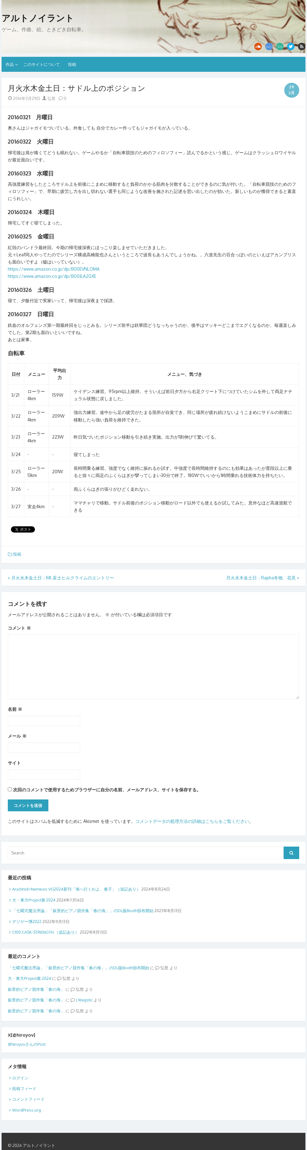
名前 (15, 709)
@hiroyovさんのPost (27, 1044)
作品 (10, 64)
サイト (14, 762)
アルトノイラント (38, 18)
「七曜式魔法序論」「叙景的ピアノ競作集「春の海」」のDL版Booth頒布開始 (83, 910)
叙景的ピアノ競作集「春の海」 (36, 989)
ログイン (20, 1077)
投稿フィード (24, 1088)
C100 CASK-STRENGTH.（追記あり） (45, 932)
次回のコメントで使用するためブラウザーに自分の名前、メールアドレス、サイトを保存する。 (107, 789)
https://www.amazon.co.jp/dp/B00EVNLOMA (54, 269)
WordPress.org (26, 1110)
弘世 (49, 98)
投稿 (72, 64)
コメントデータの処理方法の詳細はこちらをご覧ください (192, 821)
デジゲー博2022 (26, 921)
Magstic (85, 999)
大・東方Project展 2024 (34, 899)
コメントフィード (28, 1099)
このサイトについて (41, 64)
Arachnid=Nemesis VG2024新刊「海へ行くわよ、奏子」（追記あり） (76, 889)
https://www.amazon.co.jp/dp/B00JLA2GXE (52, 276)
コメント (19, 628)
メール (17, 736)
